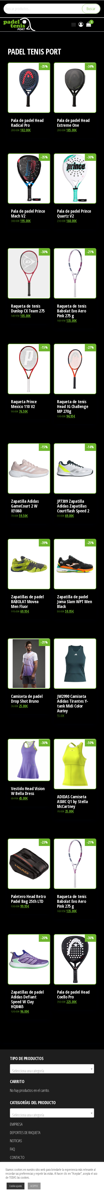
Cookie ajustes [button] (15, 1186)
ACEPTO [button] (34, 1186)
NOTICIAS (16, 1140)
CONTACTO (17, 1157)
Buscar (91, 8)
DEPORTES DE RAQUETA (25, 1132)
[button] (73, 24)
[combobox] (52, 1068)
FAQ (12, 1149)
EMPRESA (16, 1124)
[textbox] (52, 1071)
